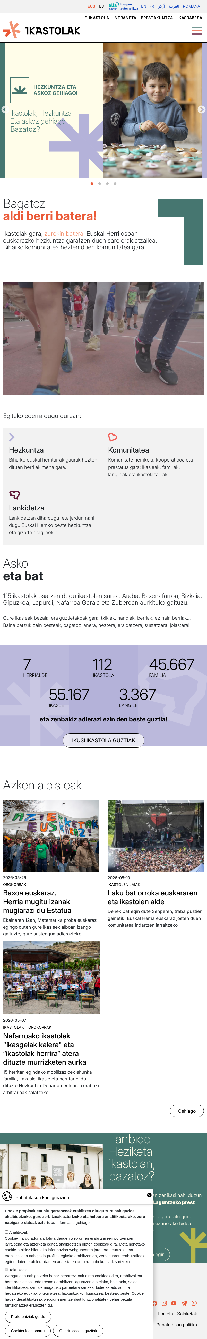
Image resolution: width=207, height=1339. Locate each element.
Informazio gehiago (73, 1222)
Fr (151, 6)
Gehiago (187, 1111)
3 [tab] (107, 183)
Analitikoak (18, 1232)
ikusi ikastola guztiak (103, 740)
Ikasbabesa (189, 17)
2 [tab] (99, 183)
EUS (91, 6)
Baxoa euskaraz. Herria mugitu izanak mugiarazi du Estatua (37, 901)
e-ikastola (96, 17)
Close (149, 1195)
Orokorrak (14, 884)
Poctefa (165, 1313)
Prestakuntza (157, 17)
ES (101, 6)
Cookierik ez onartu (28, 1330)
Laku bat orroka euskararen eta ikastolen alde (152, 897)
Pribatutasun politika (176, 1324)
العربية (174, 6)
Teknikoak (18, 1270)
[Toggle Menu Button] (196, 28)
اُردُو (161, 6)
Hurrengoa (201, 110)
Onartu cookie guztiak (78, 1330)
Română (191, 6)
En (143, 6)
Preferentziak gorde (28, 1316)
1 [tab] (91, 183)
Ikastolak (13, 1027)
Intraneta (125, 17)
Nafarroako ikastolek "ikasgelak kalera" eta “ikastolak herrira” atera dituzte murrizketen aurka (44, 1049)
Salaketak (187, 1313)
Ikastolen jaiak (124, 884)
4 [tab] (115, 183)
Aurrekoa (5, 110)
